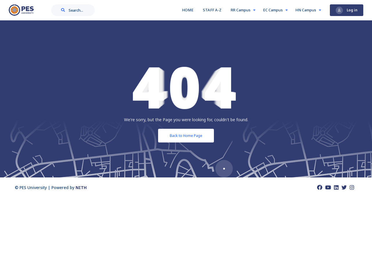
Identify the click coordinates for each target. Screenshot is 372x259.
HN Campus (308, 10)
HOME (188, 10)
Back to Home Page (186, 135)
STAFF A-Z (213, 10)
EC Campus (275, 10)
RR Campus (243, 10)
